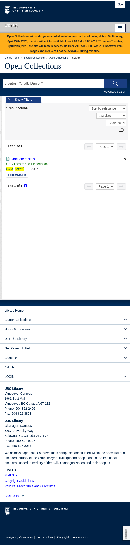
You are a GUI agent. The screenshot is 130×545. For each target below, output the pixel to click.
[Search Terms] (65, 83)
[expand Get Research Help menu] (125, 348)
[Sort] (107, 108)
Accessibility (80, 537)
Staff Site (11, 475)
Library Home (14, 310)
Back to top (15, 496)
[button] (23, 495)
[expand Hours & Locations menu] (125, 329)
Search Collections (18, 320)
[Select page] (105, 146)
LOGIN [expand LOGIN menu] (9, 376)
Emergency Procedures (19, 537)
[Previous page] (88, 146)
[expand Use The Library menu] (125, 339)
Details (17, 175)
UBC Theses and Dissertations (27, 164)
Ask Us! (10, 367)
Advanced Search (114, 91)
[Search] (115, 83)
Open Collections (33, 65)
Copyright (63, 537)
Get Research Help (18, 348)
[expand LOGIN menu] (125, 376)
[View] (111, 116)
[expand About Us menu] (125, 358)
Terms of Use (45, 537)
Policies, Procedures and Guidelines (30, 486)
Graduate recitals (23, 159)
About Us (11, 358)
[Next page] (121, 146)
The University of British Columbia (47, 9)
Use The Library (16, 339)
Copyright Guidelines (19, 481)
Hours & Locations (17, 329)
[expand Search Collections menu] (125, 320)
